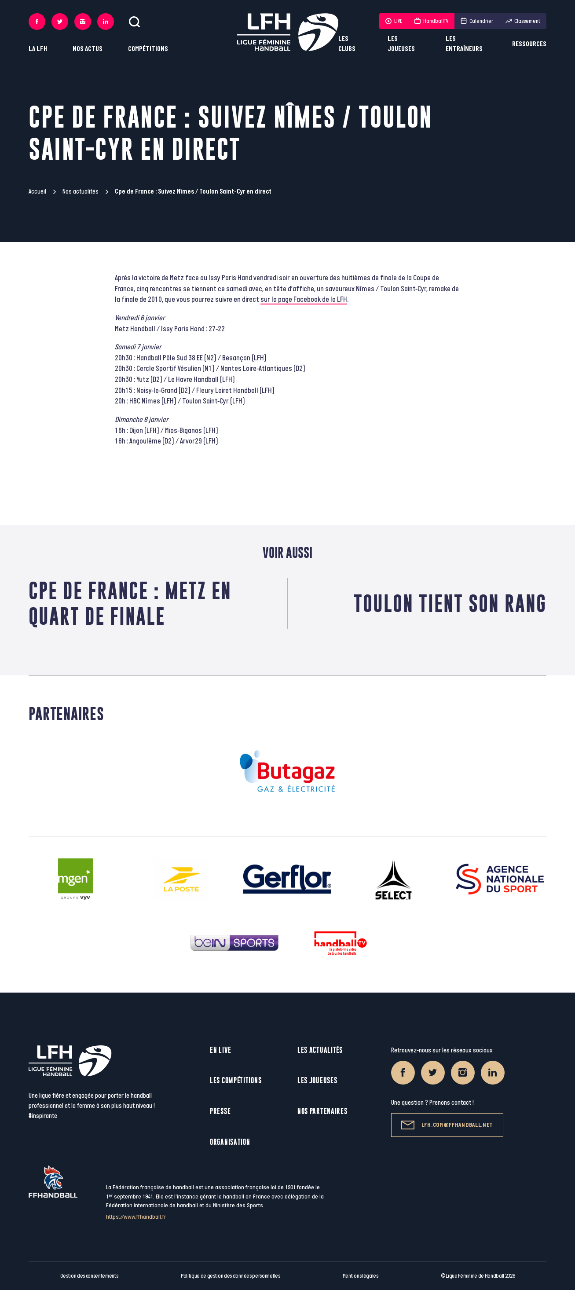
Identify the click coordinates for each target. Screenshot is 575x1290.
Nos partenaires (322, 1111)
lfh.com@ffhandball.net (447, 1125)
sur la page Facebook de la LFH (303, 299)
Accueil (37, 191)
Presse (220, 1111)
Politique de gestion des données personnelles (230, 1275)
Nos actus (88, 49)
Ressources (529, 44)
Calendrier (477, 21)
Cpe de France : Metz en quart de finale (130, 603)
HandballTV (431, 21)
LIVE (393, 21)
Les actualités (320, 1050)
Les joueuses (401, 44)
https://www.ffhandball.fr (136, 1216)
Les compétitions (235, 1080)
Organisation (230, 1142)
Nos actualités (80, 191)
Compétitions (148, 49)
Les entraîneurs (464, 44)
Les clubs (346, 44)
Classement (522, 21)
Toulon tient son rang (450, 603)
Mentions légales (360, 1275)
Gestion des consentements (89, 1275)
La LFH (38, 49)
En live (220, 1050)
